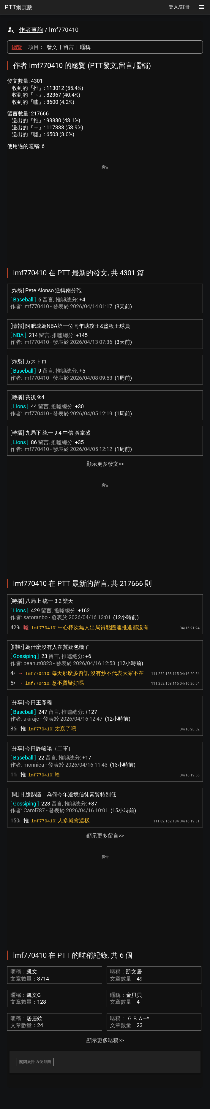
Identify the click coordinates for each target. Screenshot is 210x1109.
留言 (68, 47)
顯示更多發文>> (105, 464)
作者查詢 (31, 29)
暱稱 (85, 47)
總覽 (17, 47)
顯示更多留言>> (105, 835)
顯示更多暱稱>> (105, 1040)
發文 (52, 47)
